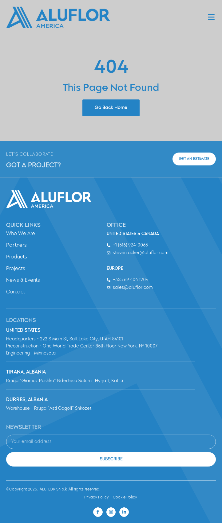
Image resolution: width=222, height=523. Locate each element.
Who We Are (20, 233)
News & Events (23, 280)
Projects (15, 268)
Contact (15, 292)
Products (16, 257)
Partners (16, 245)
